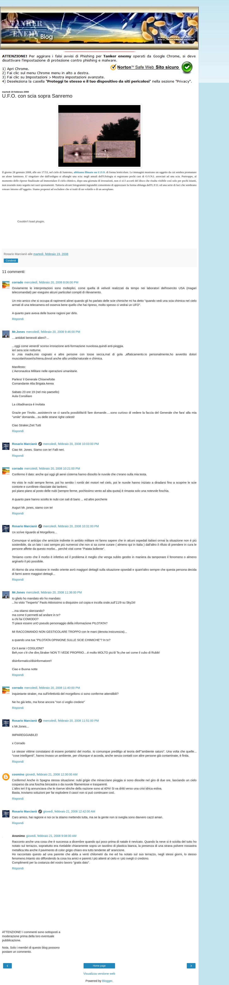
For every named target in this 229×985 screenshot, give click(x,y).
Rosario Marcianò (24, 444)
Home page (99, 965)
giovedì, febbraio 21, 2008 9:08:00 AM (51, 836)
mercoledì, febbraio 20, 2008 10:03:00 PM (71, 444)
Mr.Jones (18, 331)
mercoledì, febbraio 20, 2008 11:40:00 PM (52, 687)
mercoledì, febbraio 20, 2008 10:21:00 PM (52, 468)
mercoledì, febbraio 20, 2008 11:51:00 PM (71, 720)
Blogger (107, 981)
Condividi (11, 260)
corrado (17, 282)
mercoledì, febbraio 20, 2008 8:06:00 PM (51, 282)
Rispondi (18, 319)
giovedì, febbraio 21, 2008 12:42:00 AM (69, 811)
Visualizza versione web (99, 973)
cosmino (18, 774)
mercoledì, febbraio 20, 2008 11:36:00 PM (54, 592)
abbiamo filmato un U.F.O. (90, 172)
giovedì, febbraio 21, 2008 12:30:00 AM (51, 774)
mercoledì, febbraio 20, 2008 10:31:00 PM (71, 526)
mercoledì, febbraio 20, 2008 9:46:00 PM (53, 331)
